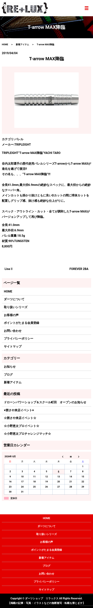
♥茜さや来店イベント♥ (19, 410)
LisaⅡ (9, 269)
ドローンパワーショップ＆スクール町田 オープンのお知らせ (45, 402)
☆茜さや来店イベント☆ (20, 418)
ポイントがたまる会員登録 (21, 323)
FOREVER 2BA (78, 269)
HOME (5, 44)
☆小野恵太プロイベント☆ (21, 426)
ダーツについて (14, 299)
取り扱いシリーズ (15, 307)
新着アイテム (22, 44)
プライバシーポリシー (18, 338)
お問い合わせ (13, 331)
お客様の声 (11, 315)
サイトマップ (13, 346)
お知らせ (10, 366)
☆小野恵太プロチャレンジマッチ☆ (27, 433)
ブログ (8, 374)
